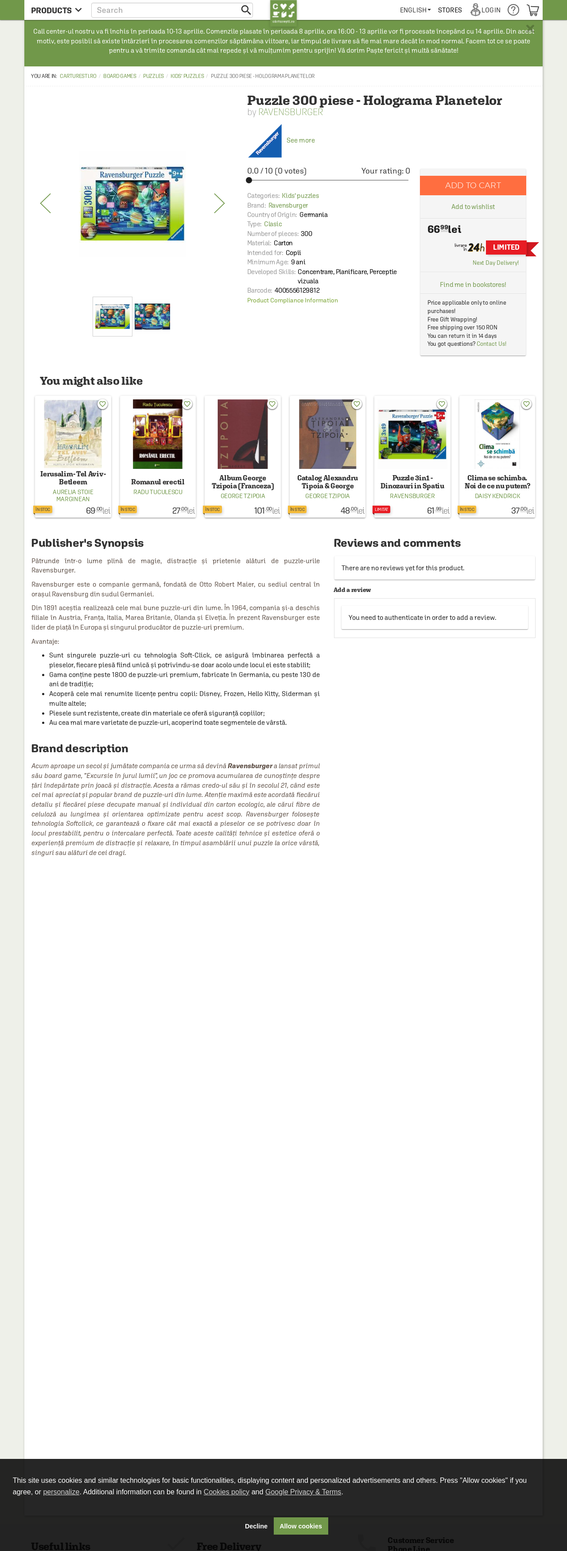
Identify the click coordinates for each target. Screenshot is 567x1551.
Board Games (119, 76)
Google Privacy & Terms (303, 1492)
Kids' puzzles (187, 76)
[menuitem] (415, 10)
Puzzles (153, 76)
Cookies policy (226, 1492)
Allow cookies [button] (301, 1526)
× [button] (530, 29)
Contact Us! (491, 343)
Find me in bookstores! (473, 284)
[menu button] (56, 10)
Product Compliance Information (292, 300)
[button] (172, 10)
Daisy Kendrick (497, 495)
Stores (450, 10)
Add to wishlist (473, 206)
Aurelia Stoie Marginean (73, 495)
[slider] (328, 180)
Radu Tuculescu (158, 491)
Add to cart (473, 185)
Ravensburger (290, 112)
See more (281, 140)
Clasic (273, 224)
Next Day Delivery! (496, 262)
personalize (61, 1492)
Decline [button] (256, 1526)
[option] (132, 203)
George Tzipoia (243, 495)
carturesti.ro (78, 76)
